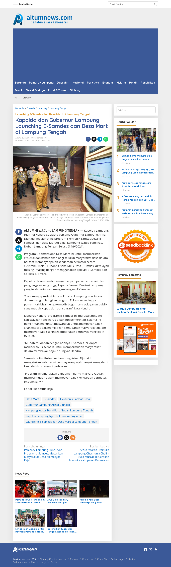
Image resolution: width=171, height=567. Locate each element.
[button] (155, 4)
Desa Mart (32, 399)
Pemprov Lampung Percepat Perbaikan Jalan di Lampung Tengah (137, 211)
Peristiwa (36, 140)
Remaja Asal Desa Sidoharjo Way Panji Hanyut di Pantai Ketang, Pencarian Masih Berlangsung (93, 501)
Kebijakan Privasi (48, 562)
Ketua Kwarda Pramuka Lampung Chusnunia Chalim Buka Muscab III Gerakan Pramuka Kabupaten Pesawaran (88, 453)
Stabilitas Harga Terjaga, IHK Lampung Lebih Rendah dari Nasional (138, 171)
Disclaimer (87, 559)
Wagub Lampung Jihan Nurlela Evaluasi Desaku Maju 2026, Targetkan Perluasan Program (135, 310)
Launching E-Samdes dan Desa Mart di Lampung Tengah (53, 114)
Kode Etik (102, 559)
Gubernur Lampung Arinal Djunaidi (48, 405)
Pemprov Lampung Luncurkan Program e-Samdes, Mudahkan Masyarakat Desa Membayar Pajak (44, 453)
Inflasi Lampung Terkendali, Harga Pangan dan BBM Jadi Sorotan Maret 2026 (138, 198)
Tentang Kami (47, 559)
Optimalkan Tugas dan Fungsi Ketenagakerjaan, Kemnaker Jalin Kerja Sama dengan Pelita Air (61, 530)
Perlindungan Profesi (122, 559)
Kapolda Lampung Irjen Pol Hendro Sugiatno (54, 416)
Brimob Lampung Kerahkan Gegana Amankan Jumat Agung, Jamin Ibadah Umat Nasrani (137, 157)
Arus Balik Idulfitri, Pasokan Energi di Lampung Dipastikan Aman (58, 501)
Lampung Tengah (23, 140)
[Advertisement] (85, 53)
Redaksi (74, 559)
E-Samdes (49, 399)
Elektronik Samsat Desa (75, 399)
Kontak (62, 559)
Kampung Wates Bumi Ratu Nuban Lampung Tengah (59, 410)
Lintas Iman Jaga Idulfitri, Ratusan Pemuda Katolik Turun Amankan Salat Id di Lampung (29, 530)
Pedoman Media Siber (24, 562)
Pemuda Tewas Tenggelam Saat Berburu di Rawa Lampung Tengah (30, 501)
